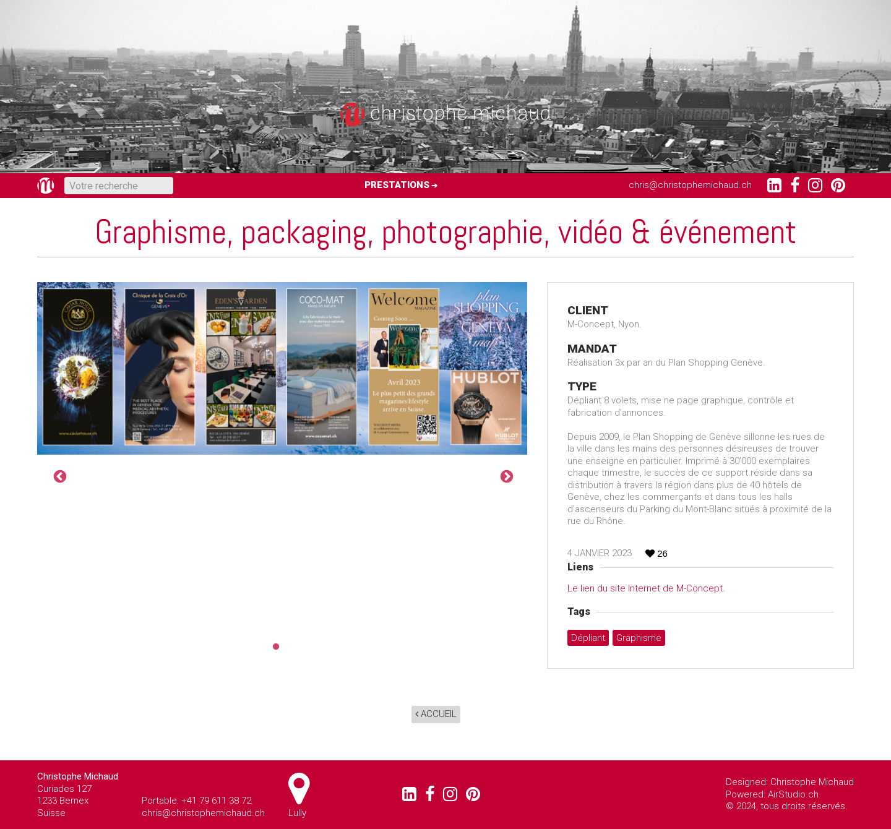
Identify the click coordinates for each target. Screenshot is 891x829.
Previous (59, 476)
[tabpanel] (282, 368)
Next (505, 476)
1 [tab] (273, 647)
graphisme (638, 637)
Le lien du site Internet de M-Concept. (646, 588)
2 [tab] (291, 647)
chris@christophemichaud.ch (690, 185)
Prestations (396, 185)
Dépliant (588, 637)
